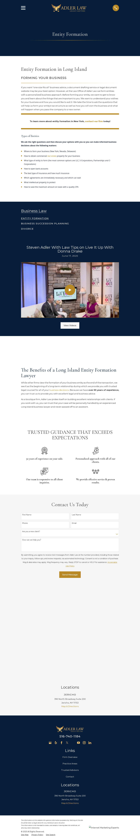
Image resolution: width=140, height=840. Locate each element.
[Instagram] (84, 644)
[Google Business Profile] (50, 644)
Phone (25, 523)
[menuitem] (35, 217)
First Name (26, 515)
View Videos (70, 325)
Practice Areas (70, 665)
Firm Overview (69, 658)
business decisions (59, 390)
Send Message (70, 574)
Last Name (76, 515)
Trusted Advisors (70, 671)
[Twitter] (67, 644)
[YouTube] (78, 644)
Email (74, 523)
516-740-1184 (70, 638)
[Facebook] (61, 644)
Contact (70, 678)
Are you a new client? (31, 531)
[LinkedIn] (89, 644)
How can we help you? (31, 540)
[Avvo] (72, 644)
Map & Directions (70, 608)
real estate (51, 156)
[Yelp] (55, 644)
